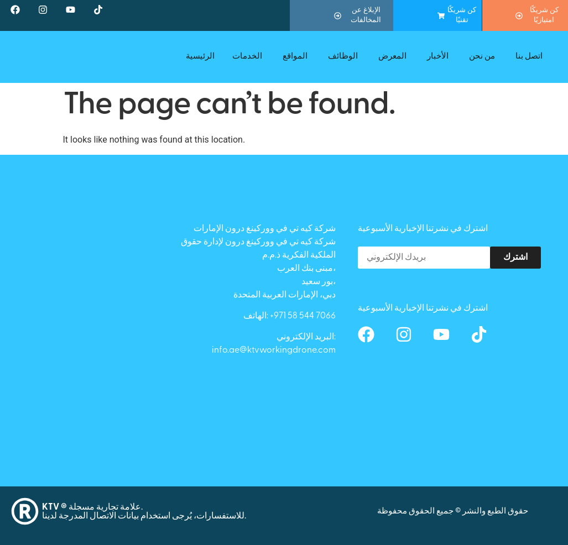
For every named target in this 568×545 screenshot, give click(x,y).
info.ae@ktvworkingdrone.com (274, 350)
